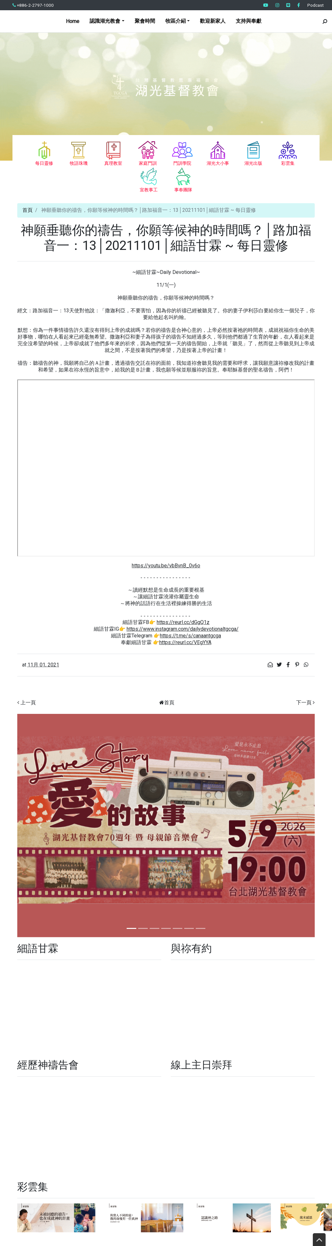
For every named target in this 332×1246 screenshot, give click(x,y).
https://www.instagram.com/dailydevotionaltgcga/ (183, 629)
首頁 (27, 210)
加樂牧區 (54, 1052)
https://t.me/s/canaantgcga (190, 636)
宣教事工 (31, 1064)
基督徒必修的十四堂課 (214, 1064)
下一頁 (304, 702)
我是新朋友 (159, 1052)
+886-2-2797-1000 (33, 5)
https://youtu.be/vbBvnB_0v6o (166, 566)
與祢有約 (83, 1074)
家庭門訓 (87, 1064)
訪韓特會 (277, 1064)
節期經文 (57, 1075)
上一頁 (28, 702)
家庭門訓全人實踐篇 (125, 1064)
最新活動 (303, 1064)
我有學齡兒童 (129, 1052)
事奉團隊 (252, 1052)
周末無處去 (278, 1052)
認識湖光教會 (112, 1075)
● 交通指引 (267, 1188)
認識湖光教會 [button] (105, 21)
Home (72, 21)
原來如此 (59, 1064)
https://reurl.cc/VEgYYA (185, 642)
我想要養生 (187, 1052)
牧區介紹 (304, 1052)
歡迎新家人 (212, 21)
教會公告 (252, 1064)
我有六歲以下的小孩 (90, 1052)
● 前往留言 (234, 1188)
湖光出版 (31, 1074)
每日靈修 (221, 1051)
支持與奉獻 (248, 21)
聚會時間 (145, 21)
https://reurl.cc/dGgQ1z (183, 622)
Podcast (315, 5)
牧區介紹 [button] (175, 21)
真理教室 (168, 1063)
